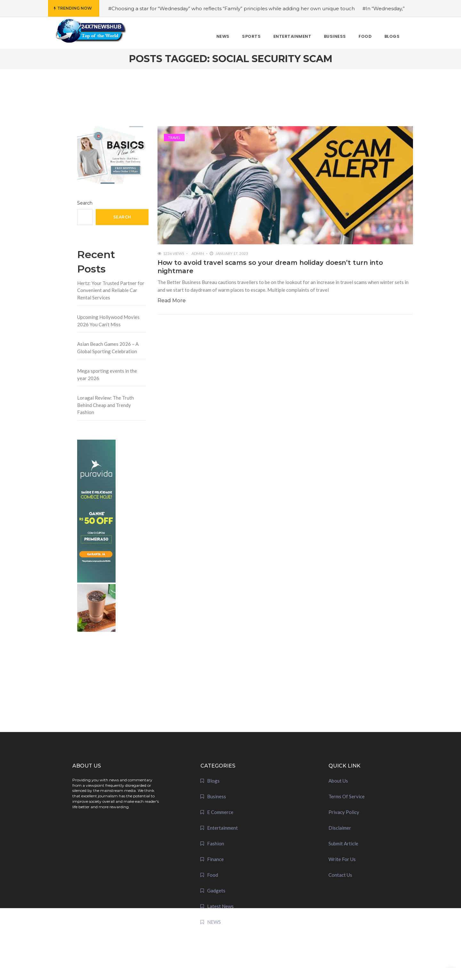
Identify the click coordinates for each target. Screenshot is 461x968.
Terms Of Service (346, 796)
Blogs (213, 781)
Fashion (215, 843)
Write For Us (342, 859)
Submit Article (343, 843)
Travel (174, 137)
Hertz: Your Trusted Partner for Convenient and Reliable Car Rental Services (110, 290)
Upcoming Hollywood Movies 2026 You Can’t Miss (108, 320)
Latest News (220, 906)
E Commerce (220, 812)
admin (197, 253)
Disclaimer (339, 828)
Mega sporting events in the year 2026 (107, 374)
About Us (338, 781)
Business (216, 796)
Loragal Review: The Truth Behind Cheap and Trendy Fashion (105, 405)
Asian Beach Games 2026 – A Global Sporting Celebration (108, 347)
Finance (215, 859)
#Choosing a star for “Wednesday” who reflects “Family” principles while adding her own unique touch (231, 8)
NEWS (214, 922)
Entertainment (222, 828)
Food (212, 875)
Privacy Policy (343, 812)
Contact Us (340, 875)
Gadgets (216, 890)
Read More (172, 300)
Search (85, 203)
